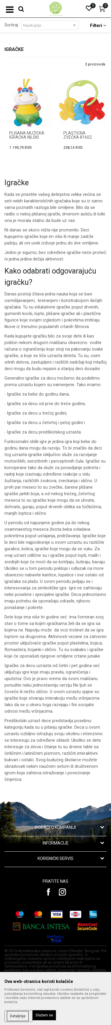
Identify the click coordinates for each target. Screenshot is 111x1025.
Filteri (98, 25)
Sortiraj (11, 25)
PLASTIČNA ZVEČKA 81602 (77, 135)
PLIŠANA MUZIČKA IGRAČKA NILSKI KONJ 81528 (26, 137)
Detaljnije (17, 1016)
